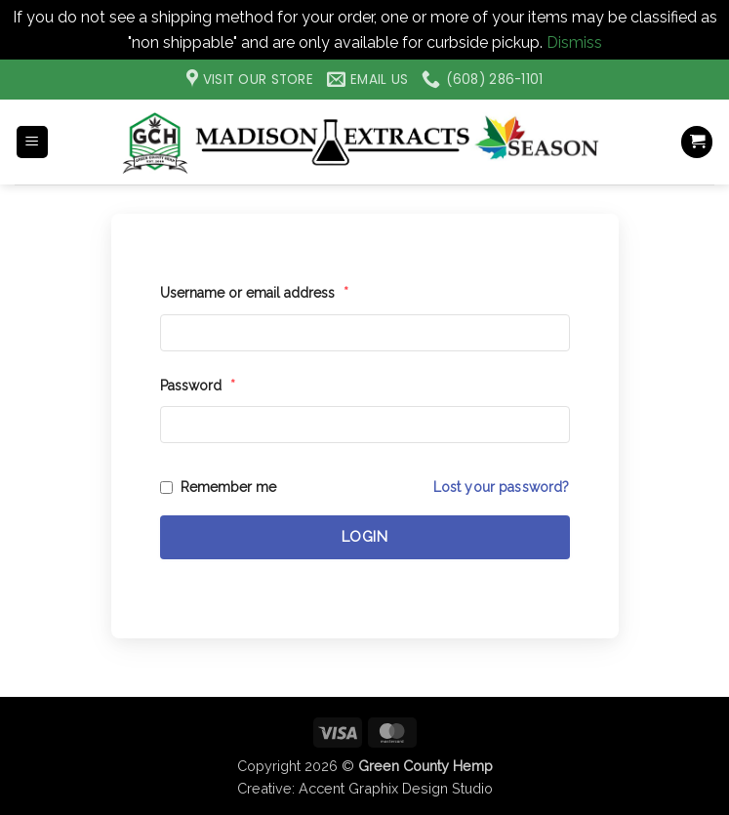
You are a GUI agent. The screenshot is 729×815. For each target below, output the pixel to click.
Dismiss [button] (574, 42)
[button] (32, 142)
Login (364, 537)
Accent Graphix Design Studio (396, 788)
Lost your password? (501, 487)
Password (197, 385)
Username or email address (254, 293)
